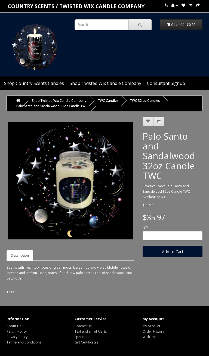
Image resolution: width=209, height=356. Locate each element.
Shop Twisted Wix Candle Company (105, 83)
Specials (81, 336)
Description (20, 255)
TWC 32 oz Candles (145, 100)
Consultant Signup (166, 83)
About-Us (14, 326)
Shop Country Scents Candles (34, 83)
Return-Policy (17, 331)
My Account (151, 326)
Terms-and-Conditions (24, 342)
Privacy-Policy (17, 336)
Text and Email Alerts (91, 331)
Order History (153, 331)
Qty (145, 227)
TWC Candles (108, 100)
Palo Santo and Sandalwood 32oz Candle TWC (52, 106)
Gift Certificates (86, 342)
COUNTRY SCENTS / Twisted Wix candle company (76, 6)
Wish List (149, 336)
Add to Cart (172, 251)
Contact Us (83, 326)
